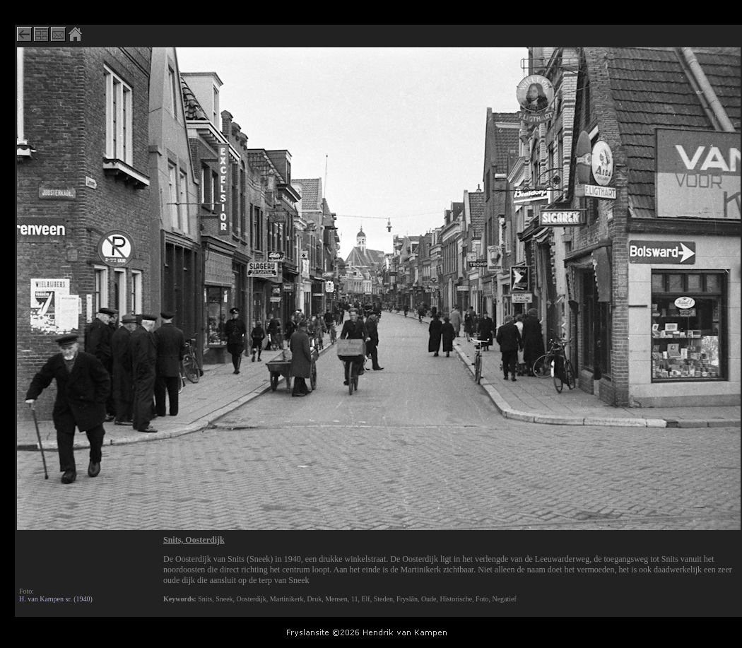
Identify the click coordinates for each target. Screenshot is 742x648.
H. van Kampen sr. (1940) (56, 599)
